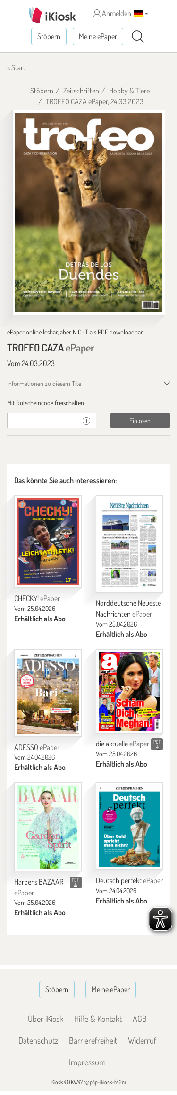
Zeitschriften (81, 90)
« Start (16, 67)
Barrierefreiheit (93, 1040)
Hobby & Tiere (129, 90)
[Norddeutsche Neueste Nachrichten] (129, 544)
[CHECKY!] (48, 541)
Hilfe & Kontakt (98, 1018)
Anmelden (112, 13)
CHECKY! (37, 598)
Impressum (87, 1062)
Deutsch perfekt (129, 880)
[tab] (88, 402)
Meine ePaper (98, 36)
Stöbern (48, 36)
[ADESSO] (48, 693)
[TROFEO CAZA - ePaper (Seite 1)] (88, 213)
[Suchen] (137, 36)
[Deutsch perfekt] (129, 826)
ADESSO (36, 747)
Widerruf (142, 1040)
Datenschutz (38, 1040)
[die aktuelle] (129, 691)
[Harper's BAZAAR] (48, 826)
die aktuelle (122, 743)
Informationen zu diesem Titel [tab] (45, 383)
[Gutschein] (42, 420)
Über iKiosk (45, 1018)
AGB (140, 1018)
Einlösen (140, 421)
